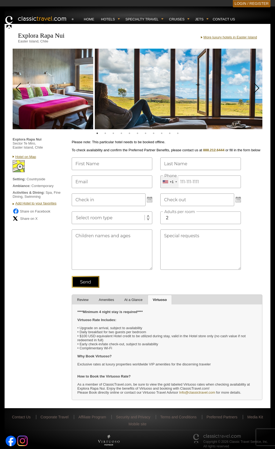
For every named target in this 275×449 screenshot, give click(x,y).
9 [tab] (161, 133)
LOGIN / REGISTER (252, 3)
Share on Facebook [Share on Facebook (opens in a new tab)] (31, 211)
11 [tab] (177, 133)
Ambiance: (21, 186)
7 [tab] (145, 133)
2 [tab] (105, 133)
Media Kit (255, 417)
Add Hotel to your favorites (35, 203)
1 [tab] (97, 133)
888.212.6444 (214, 150)
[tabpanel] (53, 89)
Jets (199, 19)
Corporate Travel (54, 417)
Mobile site (138, 424)
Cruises (176, 19)
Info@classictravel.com (197, 392)
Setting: (19, 179)
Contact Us (224, 19)
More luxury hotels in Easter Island (230, 37)
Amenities (106, 300)
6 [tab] (137, 133)
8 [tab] (153, 133)
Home (89, 19)
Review (83, 300)
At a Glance (133, 300)
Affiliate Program (92, 417)
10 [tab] (169, 133)
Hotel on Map (25, 157)
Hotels (108, 19)
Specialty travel (141, 19)
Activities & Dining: (29, 193)
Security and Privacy (133, 417)
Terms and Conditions (178, 417)
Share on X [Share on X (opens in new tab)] (25, 218)
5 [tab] (129, 133)
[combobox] (170, 182)
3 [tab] (113, 133)
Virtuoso (160, 300)
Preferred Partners (222, 417)
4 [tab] (121, 133)
